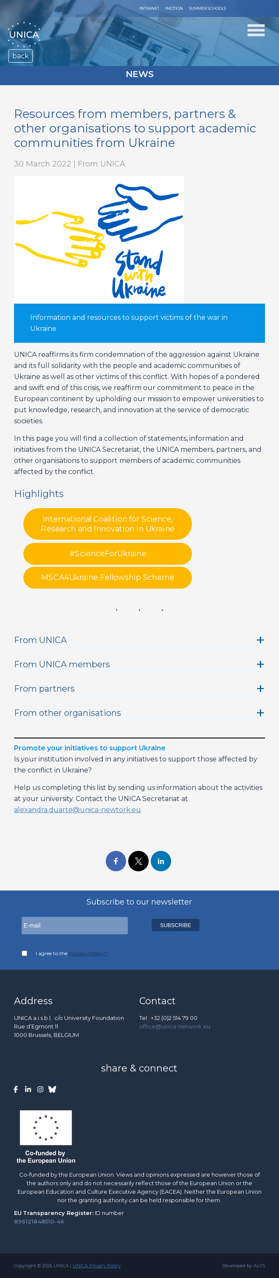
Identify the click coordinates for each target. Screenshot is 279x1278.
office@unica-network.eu (174, 1026)
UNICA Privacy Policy (97, 1266)
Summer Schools (207, 8)
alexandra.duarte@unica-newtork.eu (77, 810)
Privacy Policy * (88, 953)
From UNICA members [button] (62, 664)
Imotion (174, 8)
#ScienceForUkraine (108, 553)
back (20, 56)
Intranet (149, 8)
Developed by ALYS (243, 1266)
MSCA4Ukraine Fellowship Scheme (107, 578)
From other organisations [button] (67, 713)
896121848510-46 (39, 1221)
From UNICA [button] (40, 640)
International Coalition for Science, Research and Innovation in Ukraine (108, 524)
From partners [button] (44, 689)
